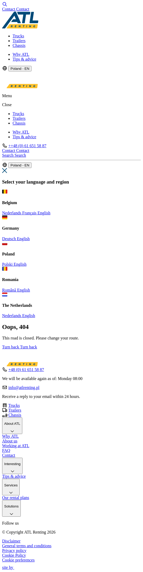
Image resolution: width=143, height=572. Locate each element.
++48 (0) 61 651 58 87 (27, 146)
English (44, 213)
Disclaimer (11, 541)
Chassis (19, 45)
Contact (8, 455)
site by (10, 567)
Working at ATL (15, 445)
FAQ (6, 450)
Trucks (18, 36)
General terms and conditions (26, 546)
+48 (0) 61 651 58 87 (26, 369)
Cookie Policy (14, 555)
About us (9, 441)
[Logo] (20, 27)
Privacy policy (14, 550)
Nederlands (12, 213)
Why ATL (21, 54)
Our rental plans (15, 497)
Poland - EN (19, 69)
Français (30, 213)
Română (9, 290)
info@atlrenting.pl (23, 387)
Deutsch (9, 238)
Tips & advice (24, 59)
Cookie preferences (18, 560)
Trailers (19, 40)
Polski (8, 264)
